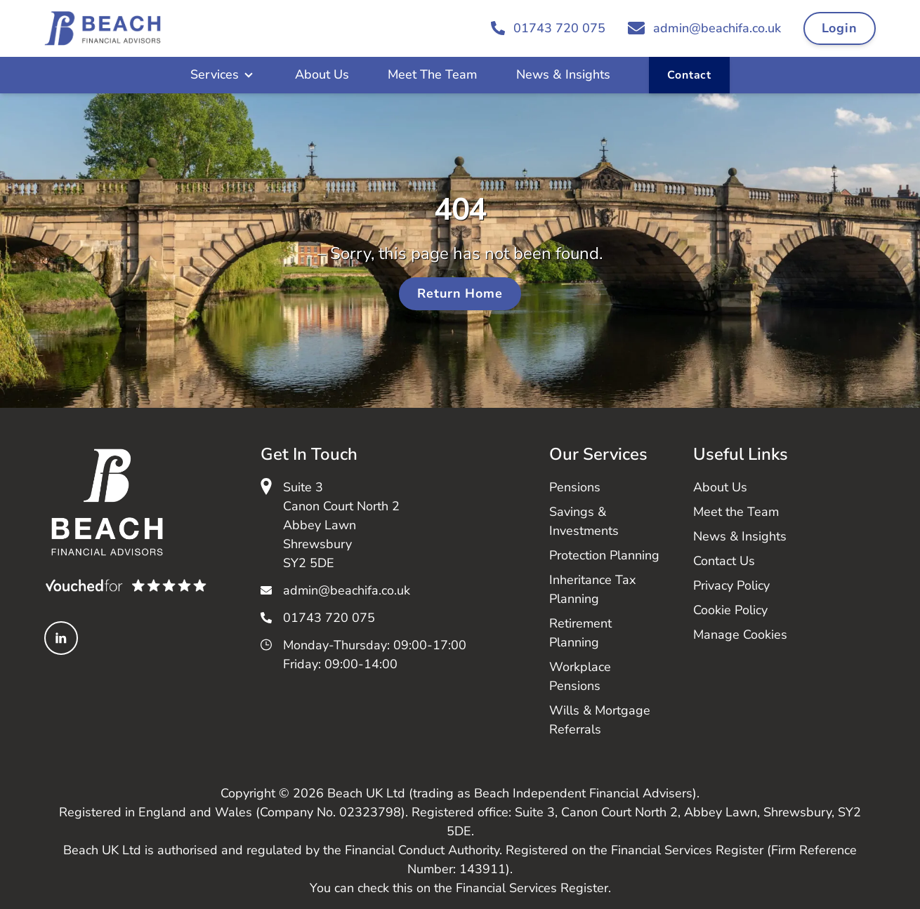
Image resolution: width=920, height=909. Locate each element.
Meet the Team (736, 511)
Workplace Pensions (580, 676)
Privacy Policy (731, 585)
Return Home (460, 293)
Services (214, 74)
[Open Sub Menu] (247, 75)
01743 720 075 (329, 617)
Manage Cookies (740, 634)
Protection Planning (604, 555)
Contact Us (724, 560)
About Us (322, 74)
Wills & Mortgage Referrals (599, 720)
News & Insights (563, 74)
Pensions (574, 487)
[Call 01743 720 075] (548, 28)
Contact (689, 75)
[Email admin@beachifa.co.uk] (704, 28)
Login (840, 28)
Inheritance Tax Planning (592, 589)
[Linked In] (61, 638)
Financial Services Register (532, 888)
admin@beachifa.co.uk (346, 590)
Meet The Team (433, 74)
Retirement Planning (580, 633)
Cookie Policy (730, 610)
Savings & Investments (584, 521)
